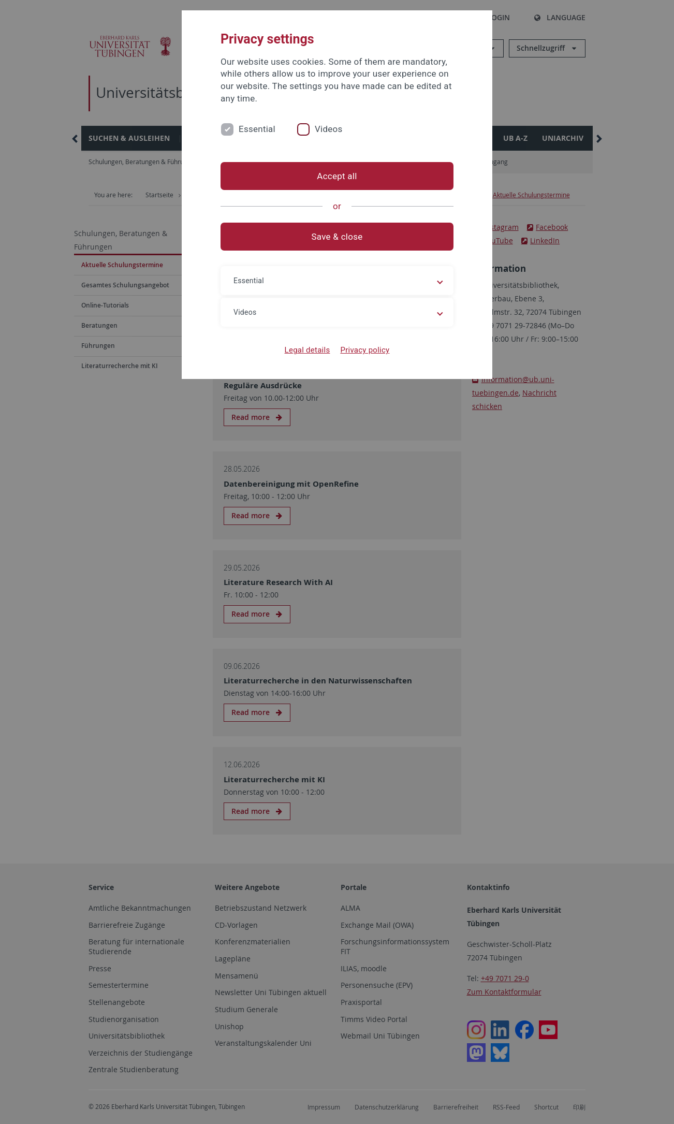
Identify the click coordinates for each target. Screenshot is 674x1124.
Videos (329, 129)
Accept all (337, 176)
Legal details (307, 350)
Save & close (337, 236)
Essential (257, 129)
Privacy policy (364, 350)
